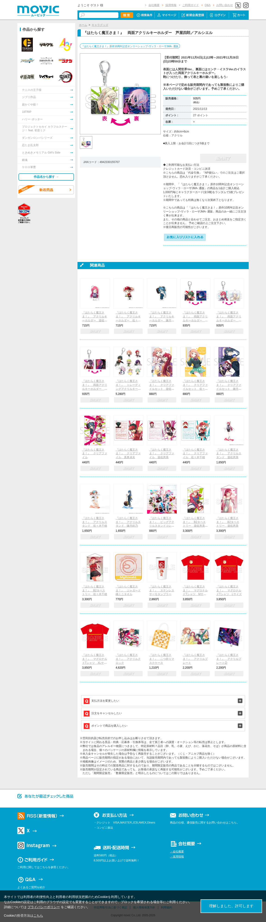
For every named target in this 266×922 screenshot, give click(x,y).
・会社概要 (177, 851)
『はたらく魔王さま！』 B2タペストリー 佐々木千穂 (94, 590)
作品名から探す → (46, 176)
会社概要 (154, 5)
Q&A (207, 5)
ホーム (83, 25)
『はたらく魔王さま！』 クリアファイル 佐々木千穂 (195, 453)
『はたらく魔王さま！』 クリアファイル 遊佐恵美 (161, 453)
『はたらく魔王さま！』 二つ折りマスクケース (161, 658)
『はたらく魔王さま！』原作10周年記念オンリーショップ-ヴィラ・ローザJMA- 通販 (129, 46)
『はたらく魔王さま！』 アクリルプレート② (228, 658)
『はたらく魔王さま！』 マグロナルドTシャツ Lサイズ (229, 590)
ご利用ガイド (190, 5)
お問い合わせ (224, 5)
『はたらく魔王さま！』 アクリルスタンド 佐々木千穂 (94, 522)
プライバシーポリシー (44, 907)
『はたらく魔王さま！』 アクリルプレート (195, 658)
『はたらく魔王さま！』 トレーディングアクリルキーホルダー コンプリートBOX (128, 388)
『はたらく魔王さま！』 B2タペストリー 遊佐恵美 (227, 522)
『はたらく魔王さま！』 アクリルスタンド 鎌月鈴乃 (128, 522)
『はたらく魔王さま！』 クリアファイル (94, 453)
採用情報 (170, 5)
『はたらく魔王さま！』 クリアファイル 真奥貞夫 (128, 453)
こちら (38, 915)
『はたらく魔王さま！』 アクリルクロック (128, 658)
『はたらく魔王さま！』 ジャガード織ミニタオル (128, 590)
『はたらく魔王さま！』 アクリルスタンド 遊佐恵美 (228, 453)
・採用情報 (177, 856)
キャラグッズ (100, 25)
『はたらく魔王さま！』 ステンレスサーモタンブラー (161, 590)
